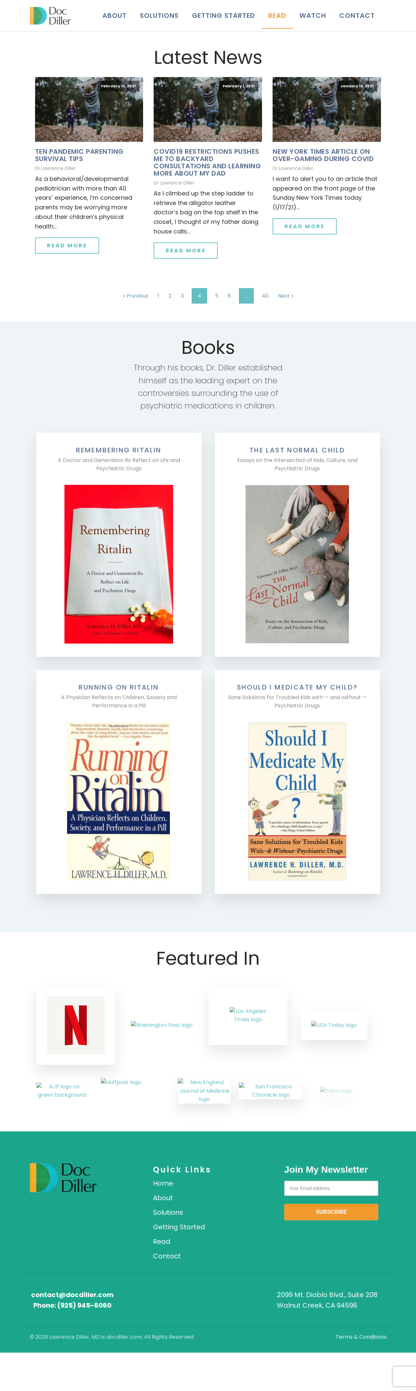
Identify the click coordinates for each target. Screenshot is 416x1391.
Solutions (159, 15)
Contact (357, 15)
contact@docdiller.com (72, 1294)
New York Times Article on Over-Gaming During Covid (323, 155)
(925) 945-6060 (84, 1305)
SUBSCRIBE (331, 1212)
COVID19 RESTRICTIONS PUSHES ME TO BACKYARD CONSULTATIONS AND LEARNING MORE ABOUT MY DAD (207, 162)
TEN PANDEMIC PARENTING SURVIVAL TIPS (79, 155)
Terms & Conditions (361, 1337)
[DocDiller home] (76, 1178)
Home (163, 1183)
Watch (312, 15)
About (114, 15)
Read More (67, 245)
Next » (285, 296)
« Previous (135, 296)
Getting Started (223, 15)
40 (265, 296)
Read (277, 15)
